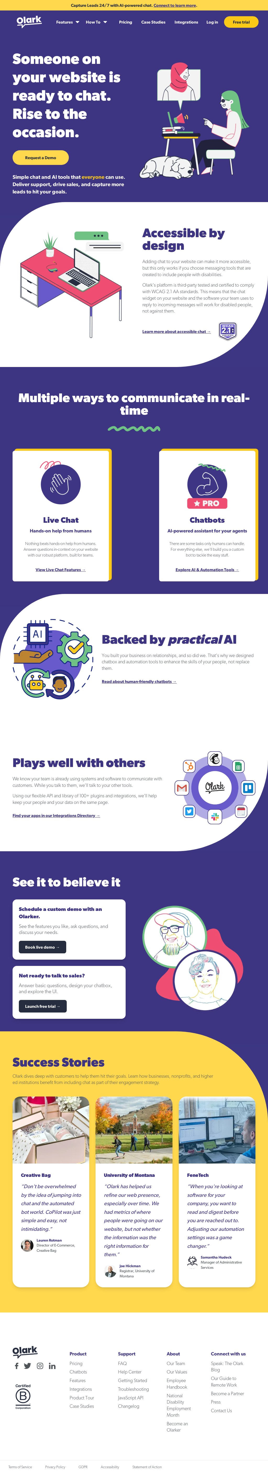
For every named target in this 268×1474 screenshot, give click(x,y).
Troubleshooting (133, 1389)
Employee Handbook (177, 1384)
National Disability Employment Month (179, 1406)
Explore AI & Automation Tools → (207, 569)
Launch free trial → (42, 1006)
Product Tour (82, 1398)
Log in (212, 22)
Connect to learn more (175, 5)
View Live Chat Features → (61, 569)
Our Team (176, 1363)
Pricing (125, 22)
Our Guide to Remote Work (224, 1382)
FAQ (122, 1363)
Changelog (128, 1406)
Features (78, 1380)
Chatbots (78, 1372)
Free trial (241, 22)
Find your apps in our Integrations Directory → (56, 815)
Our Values (177, 1372)
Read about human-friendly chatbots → (139, 681)
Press (216, 1402)
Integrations (186, 22)
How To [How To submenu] (93, 22)
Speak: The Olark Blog (227, 1367)
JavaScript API (130, 1398)
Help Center (129, 1372)
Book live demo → (42, 947)
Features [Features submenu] (64, 22)
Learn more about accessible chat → (176, 331)
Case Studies (153, 22)
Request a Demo (40, 157)
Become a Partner (227, 1394)
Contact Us (221, 1411)
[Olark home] (29, 22)
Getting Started (132, 1380)
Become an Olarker (177, 1427)
